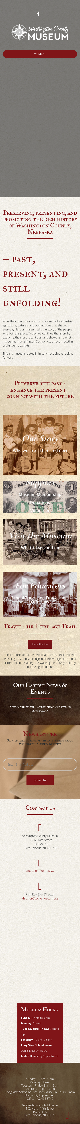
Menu (42, 54)
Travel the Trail (40, 644)
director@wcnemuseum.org (40, 898)
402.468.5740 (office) (40, 871)
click (40, 710)
